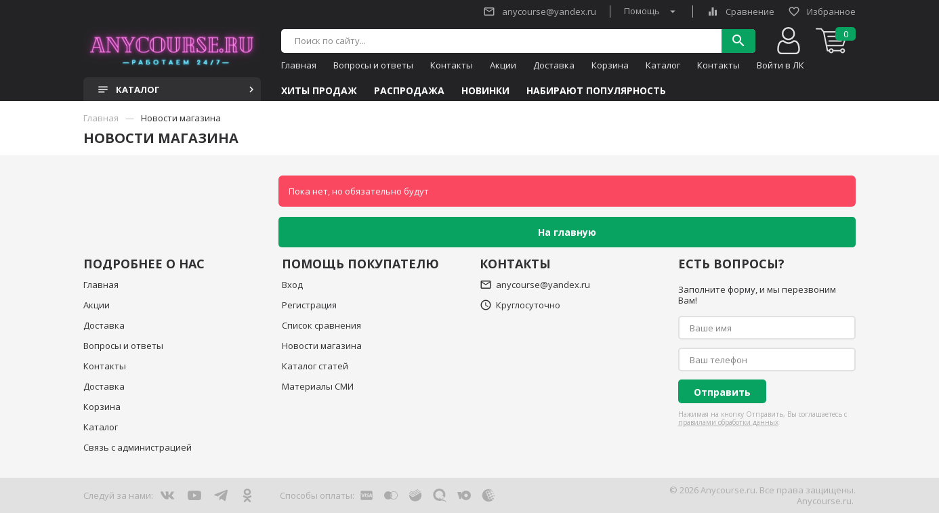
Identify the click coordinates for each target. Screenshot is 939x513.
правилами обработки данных (728, 422)
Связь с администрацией (137, 447)
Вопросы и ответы (373, 65)
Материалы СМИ (318, 386)
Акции (503, 65)
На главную (567, 232)
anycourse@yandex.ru (539, 11)
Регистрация (309, 305)
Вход (292, 285)
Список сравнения (321, 325)
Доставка (554, 65)
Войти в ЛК (780, 65)
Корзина (610, 65)
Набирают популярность (596, 90)
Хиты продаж (319, 90)
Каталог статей (315, 366)
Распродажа (409, 90)
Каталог (663, 65)
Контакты (451, 65)
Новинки (485, 90)
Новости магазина (322, 346)
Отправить (722, 392)
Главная (298, 65)
